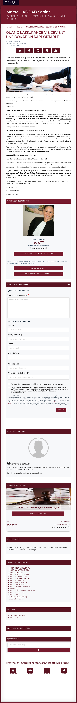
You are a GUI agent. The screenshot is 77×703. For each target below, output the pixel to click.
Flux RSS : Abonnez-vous (19, 628)
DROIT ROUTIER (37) (16, 580)
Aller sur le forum (46, 268)
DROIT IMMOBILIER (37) (18, 582)
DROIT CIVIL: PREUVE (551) (19, 570)
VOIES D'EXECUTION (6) (18, 597)
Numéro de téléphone (18, 373)
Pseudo (11, 326)
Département (13, 353)
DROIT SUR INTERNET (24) (19, 584)
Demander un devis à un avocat (44, 274)
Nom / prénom (15, 335)
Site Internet (13, 617)
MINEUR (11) (13, 589)
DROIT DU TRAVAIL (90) (18, 576)
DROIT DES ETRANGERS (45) (19, 578)
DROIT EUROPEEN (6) (17, 595)
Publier (62, 410)
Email (10, 344)
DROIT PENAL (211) (16, 572)
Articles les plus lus (16, 599)
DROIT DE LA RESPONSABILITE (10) (22, 591)
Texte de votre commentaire (17, 295)
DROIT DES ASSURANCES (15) (20, 587)
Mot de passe (13, 364)
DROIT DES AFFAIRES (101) (19, 574)
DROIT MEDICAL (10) (16, 593)
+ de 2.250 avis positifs (17, 615)
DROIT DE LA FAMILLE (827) (19, 568)
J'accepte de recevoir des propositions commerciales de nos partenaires (37, 384)
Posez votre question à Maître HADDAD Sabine (41, 254)
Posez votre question (38, 513)
